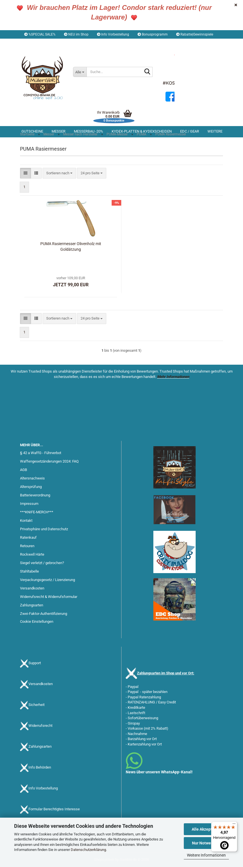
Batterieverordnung (35, 495)
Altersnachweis (32, 478)
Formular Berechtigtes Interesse (54, 809)
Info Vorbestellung (113, 34)
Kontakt (26, 520)
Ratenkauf (28, 537)
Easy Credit (167, 702)
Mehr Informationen (173, 377)
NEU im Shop (76, 34)
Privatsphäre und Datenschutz (44, 529)
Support (34, 663)
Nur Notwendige (206, 843)
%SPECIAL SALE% (40, 34)
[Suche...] (80, 72)
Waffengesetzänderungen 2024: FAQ (49, 461)
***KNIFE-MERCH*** (36, 512)
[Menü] (234, 825)
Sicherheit (36, 705)
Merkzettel (99, 43)
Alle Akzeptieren (206, 829)
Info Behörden (39, 767)
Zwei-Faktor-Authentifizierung (43, 613)
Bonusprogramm (153, 34)
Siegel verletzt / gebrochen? (42, 563)
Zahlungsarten (31, 605)
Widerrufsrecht (40, 725)
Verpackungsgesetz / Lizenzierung (47, 580)
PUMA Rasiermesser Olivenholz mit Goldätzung (70, 246)
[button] (36, 43)
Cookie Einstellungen (36, 621)
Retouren (27, 546)
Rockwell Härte (32, 554)
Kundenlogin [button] (68, 43)
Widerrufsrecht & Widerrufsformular (48, 597)
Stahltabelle (29, 571)
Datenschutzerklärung (88, 850)
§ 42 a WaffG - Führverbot (40, 453)
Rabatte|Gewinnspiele (194, 34)
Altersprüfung (31, 487)
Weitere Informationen (206, 855)
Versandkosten (32, 588)
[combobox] (59, 173)
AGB (23, 470)
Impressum (29, 503)
